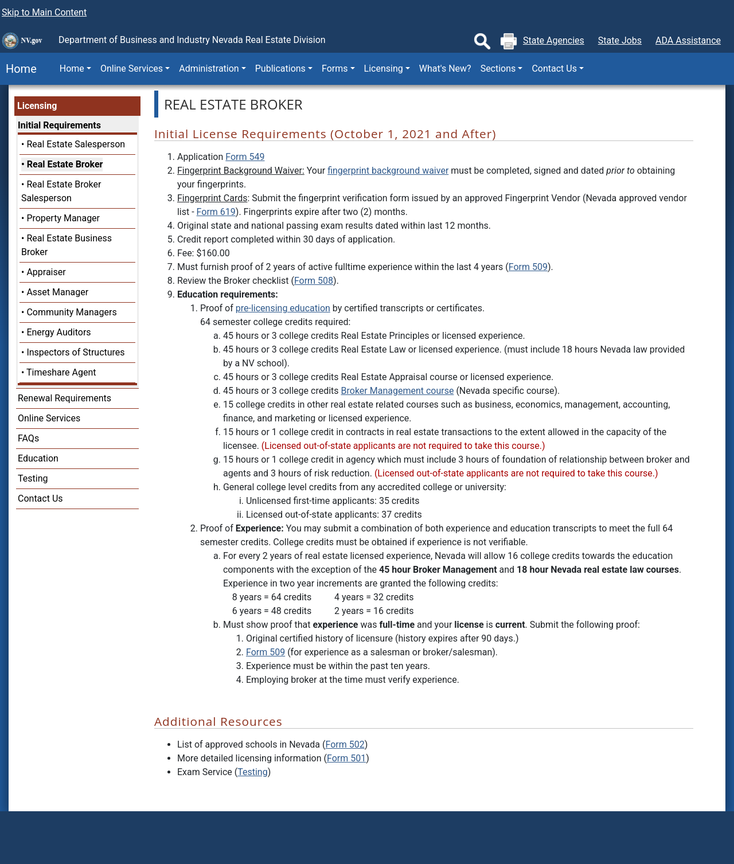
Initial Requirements (59, 125)
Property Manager (63, 218)
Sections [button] (498, 68)
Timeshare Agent (61, 372)
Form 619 (216, 211)
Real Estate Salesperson (75, 144)
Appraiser (45, 272)
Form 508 (313, 280)
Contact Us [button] (554, 68)
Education (38, 458)
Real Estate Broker (65, 164)
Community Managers (71, 312)
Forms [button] (335, 68)
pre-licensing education (283, 308)
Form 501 (346, 758)
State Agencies (553, 40)
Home (18, 69)
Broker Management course (397, 390)
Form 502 (344, 744)
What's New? (445, 68)
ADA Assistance (688, 40)
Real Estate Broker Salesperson (61, 191)
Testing (33, 478)
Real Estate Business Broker (66, 245)
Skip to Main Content (44, 12)
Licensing (37, 105)
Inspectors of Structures (75, 352)
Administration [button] (209, 68)
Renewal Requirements (64, 398)
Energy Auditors (58, 332)
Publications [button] (280, 68)
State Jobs (620, 40)
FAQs (28, 438)
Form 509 (528, 266)
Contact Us (40, 498)
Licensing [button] (383, 68)
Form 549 (244, 156)
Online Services (49, 418)
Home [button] (72, 68)
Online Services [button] (131, 68)
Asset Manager (57, 292)
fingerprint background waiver (387, 170)
